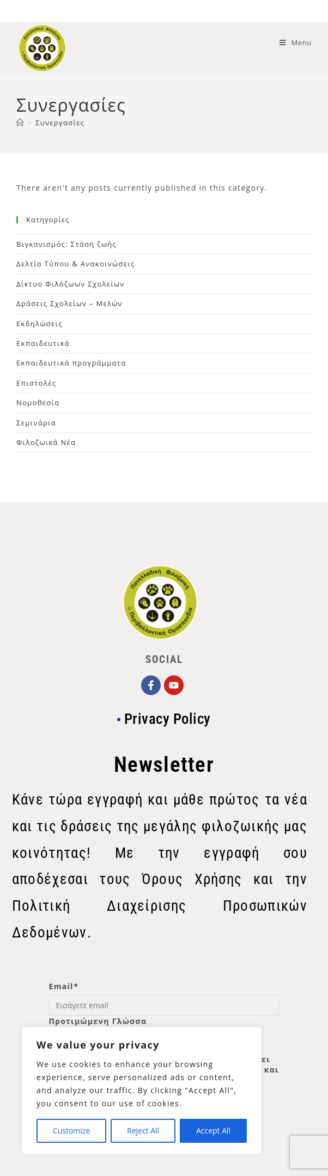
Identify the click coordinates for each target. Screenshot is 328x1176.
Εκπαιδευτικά (43, 343)
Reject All (143, 1130)
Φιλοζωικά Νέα (46, 442)
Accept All (213, 1130)
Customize (71, 1130)
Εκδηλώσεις (39, 323)
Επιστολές (36, 383)
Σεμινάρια (36, 423)
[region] (142, 1090)
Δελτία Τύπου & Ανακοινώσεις (75, 264)
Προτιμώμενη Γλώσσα (98, 1021)
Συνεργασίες (59, 122)
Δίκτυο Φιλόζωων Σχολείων (70, 284)
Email (63, 986)
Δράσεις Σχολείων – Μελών (69, 303)
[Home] (20, 122)
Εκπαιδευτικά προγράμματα (71, 363)
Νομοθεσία (37, 402)
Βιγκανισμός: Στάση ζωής (66, 244)
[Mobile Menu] (296, 42)
